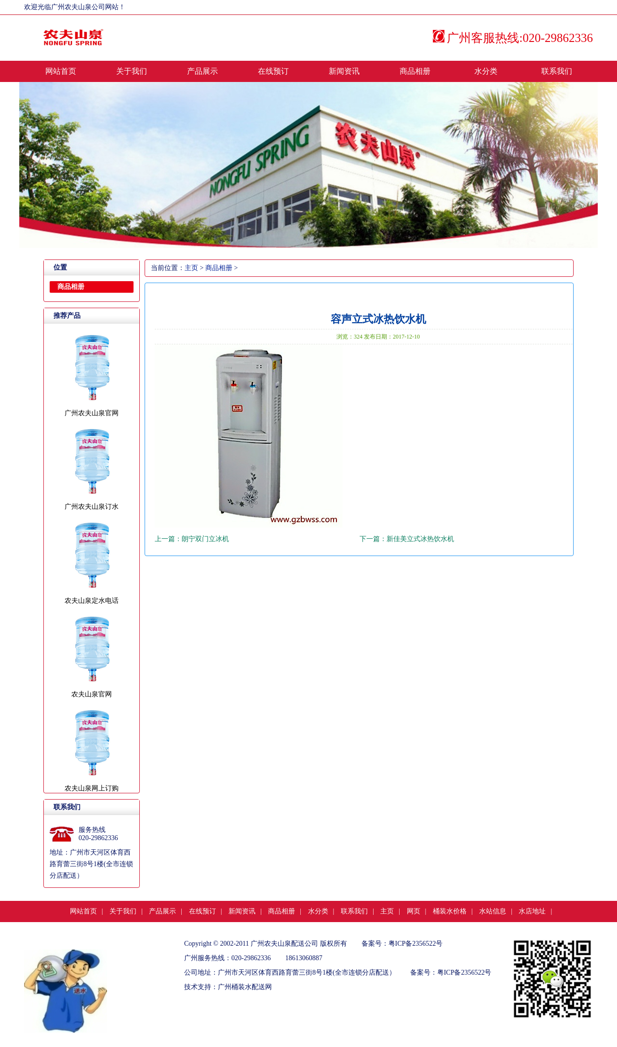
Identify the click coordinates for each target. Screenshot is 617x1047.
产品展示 (202, 71)
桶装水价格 (450, 911)
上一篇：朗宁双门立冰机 (192, 539)
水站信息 (492, 911)
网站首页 (60, 71)
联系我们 (556, 71)
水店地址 (532, 911)
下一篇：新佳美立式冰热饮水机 (407, 539)
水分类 (485, 71)
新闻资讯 (344, 71)
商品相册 (415, 71)
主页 (191, 268)
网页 (413, 911)
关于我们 (131, 71)
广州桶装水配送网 (245, 987)
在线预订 (273, 71)
